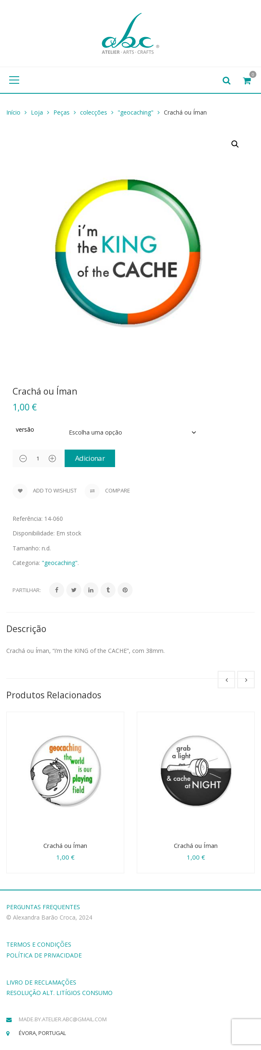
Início (13, 112)
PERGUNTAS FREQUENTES (43, 907)
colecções (93, 112)
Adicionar (90, 458)
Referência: (28, 518)
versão (25, 429)
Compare (107, 491)
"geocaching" (135, 112)
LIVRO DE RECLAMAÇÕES (41, 982)
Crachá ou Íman (65, 845)
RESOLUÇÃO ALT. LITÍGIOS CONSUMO (59, 993)
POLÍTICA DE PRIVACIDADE (44, 955)
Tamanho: (26, 548)
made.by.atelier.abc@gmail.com (63, 1019)
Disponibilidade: (34, 533)
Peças (61, 112)
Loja (37, 112)
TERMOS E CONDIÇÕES (38, 944)
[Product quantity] (38, 458)
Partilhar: (27, 590)
